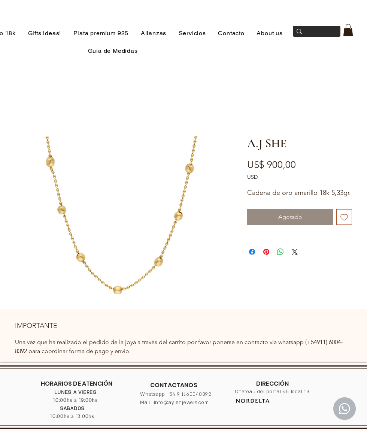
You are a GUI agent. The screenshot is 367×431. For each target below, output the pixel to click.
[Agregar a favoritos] (344, 217)
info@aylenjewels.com (181, 402)
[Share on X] (294, 251)
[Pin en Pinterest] (266, 251)
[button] (348, 30)
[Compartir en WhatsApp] (280, 251)
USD (252, 177)
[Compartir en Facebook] (252, 251)
